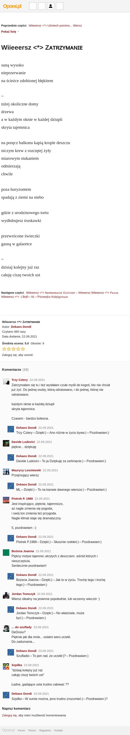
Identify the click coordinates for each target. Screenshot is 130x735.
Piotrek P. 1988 (22, 498)
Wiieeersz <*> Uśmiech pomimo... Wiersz (55, 25)
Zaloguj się (9, 715)
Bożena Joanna (23, 551)
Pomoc (32, 730)
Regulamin (45, 730)
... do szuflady (22, 627)
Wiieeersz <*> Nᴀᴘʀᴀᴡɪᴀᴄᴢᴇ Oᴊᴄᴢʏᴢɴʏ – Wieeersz (58, 292)
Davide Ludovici (23, 442)
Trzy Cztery (20, 379)
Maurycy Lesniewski (26, 470)
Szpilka (17, 665)
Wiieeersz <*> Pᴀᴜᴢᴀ (104, 292)
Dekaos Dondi (21, 326)
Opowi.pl (12, 6)
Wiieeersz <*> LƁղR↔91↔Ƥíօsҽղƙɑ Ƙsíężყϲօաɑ (35, 296)
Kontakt (58, 730)
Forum (21, 730)
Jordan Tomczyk (23, 594)
